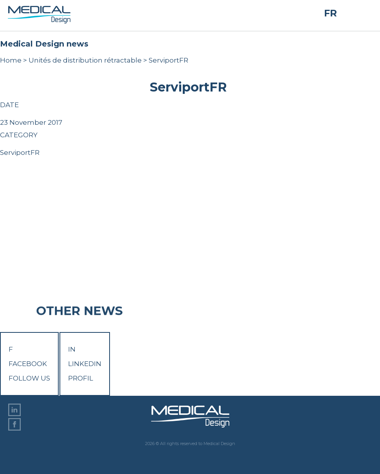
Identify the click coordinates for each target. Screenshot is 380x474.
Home (11, 60)
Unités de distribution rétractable (85, 60)
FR (330, 13)
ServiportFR (20, 152)
